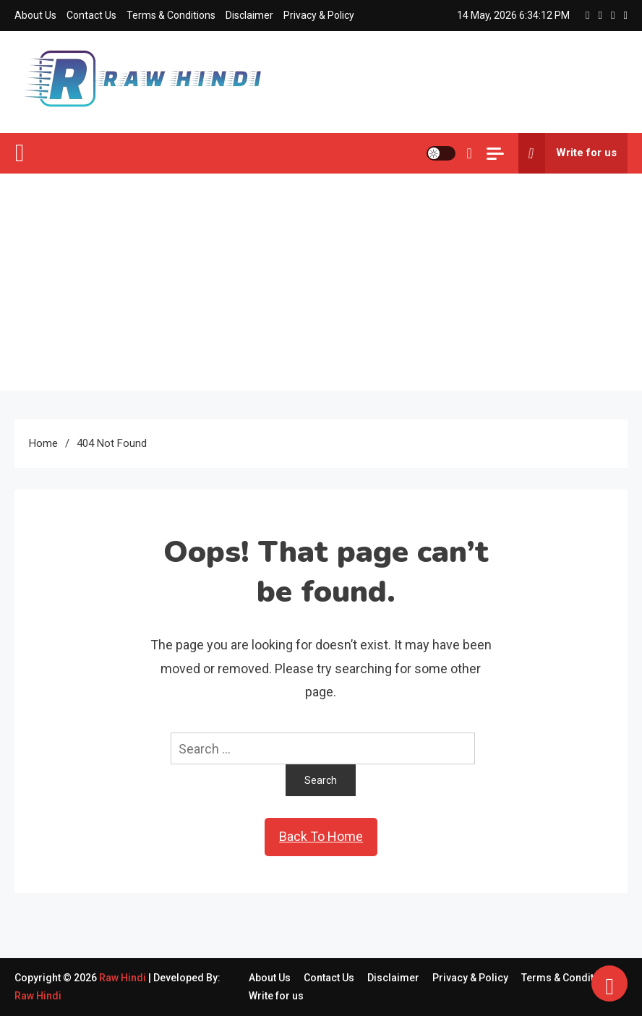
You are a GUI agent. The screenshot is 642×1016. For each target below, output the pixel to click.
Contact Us (91, 15)
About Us (35, 15)
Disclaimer (249, 15)
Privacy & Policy (318, 15)
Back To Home (321, 836)
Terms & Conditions (171, 15)
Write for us (567, 153)
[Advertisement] (321, 282)
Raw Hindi (123, 977)
